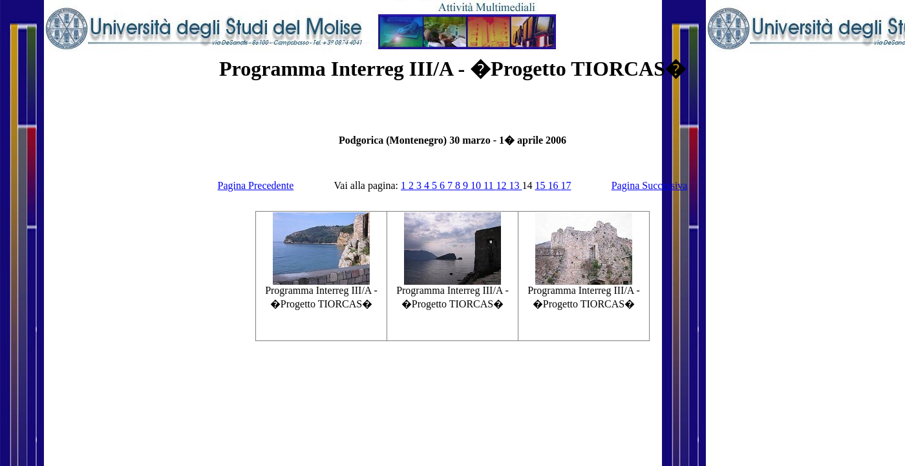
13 (515, 185)
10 (477, 185)
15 (541, 185)
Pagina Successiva (650, 185)
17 (565, 185)
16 (554, 185)
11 (490, 185)
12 (502, 185)
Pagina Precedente (256, 185)
